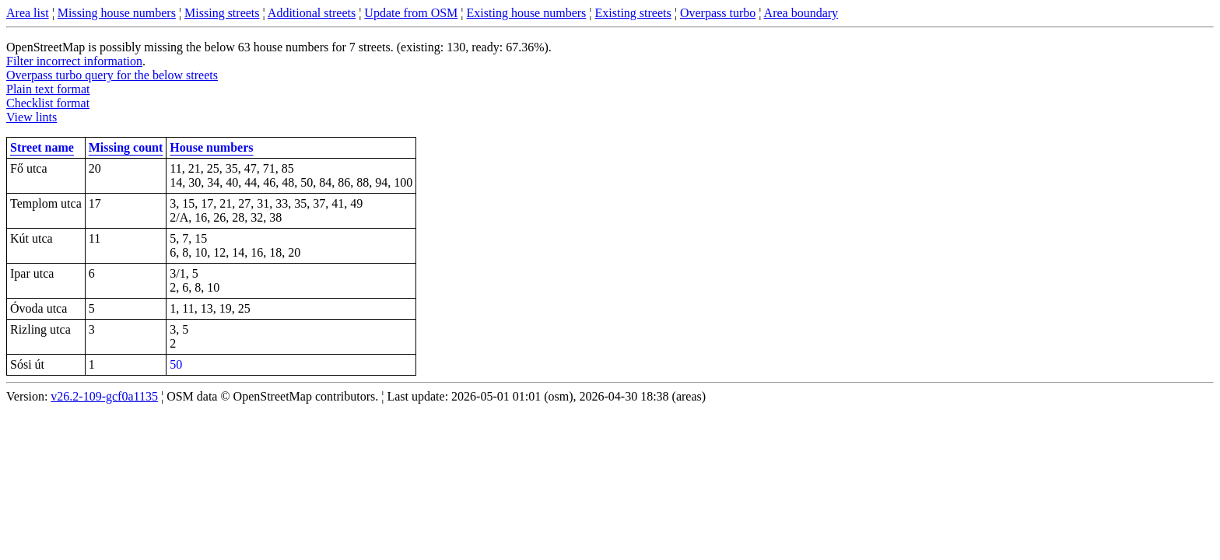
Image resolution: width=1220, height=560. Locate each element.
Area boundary (801, 12)
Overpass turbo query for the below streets (112, 75)
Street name (42, 147)
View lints (31, 117)
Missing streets (221, 12)
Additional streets (312, 12)
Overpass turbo (717, 12)
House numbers (211, 147)
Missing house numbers (117, 12)
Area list (27, 12)
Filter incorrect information (74, 61)
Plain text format (48, 89)
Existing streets (633, 12)
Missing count (126, 147)
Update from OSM (410, 12)
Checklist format (47, 103)
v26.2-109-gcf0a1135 (104, 396)
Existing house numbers (527, 12)
